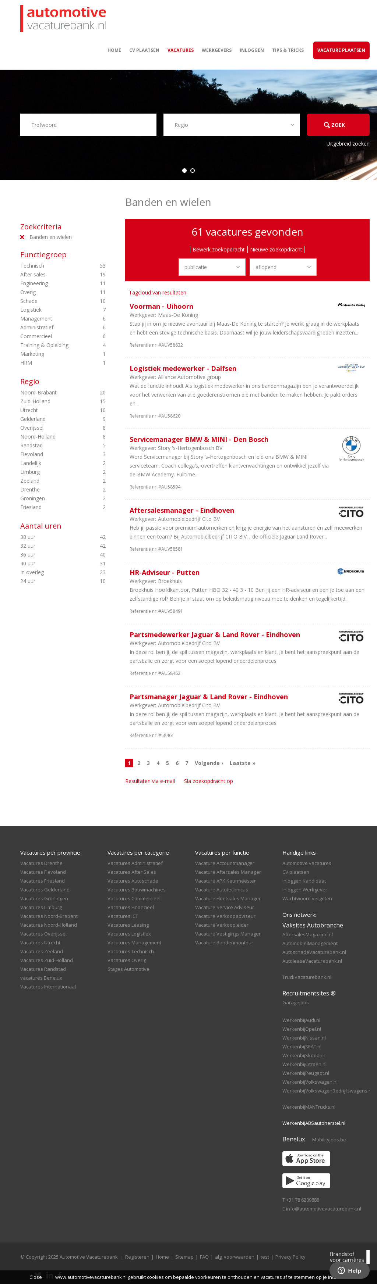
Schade (53, 301)
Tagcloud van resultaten (157, 292)
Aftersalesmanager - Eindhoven (182, 510)
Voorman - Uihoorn (161, 306)
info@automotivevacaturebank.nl (323, 1208)
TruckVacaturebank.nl (306, 977)
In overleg (53, 572)
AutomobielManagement (310, 943)
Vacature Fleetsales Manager (228, 898)
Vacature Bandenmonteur (224, 942)
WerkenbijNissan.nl (304, 1037)
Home (114, 50)
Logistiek (53, 309)
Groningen (53, 498)
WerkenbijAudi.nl (301, 1020)
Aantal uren (40, 526)
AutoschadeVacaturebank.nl (314, 952)
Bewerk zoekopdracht (219, 249)
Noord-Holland (53, 436)
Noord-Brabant (53, 392)
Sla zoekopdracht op (208, 780)
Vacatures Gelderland (45, 889)
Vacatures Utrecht (40, 942)
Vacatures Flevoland (43, 872)
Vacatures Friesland (42, 880)
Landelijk (53, 463)
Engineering (53, 283)
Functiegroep (43, 255)
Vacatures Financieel (131, 907)
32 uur (53, 545)
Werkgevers (217, 50)
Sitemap (184, 1256)
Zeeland (53, 480)
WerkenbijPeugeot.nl (305, 1073)
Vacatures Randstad (43, 969)
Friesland (53, 507)
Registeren (137, 1256)
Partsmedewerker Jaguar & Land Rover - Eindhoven (215, 634)
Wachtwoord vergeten (307, 898)
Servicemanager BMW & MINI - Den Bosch (199, 439)
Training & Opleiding (53, 345)
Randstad (53, 445)
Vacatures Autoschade (133, 880)
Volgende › (209, 762)
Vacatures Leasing (128, 925)
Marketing (53, 354)
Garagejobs (295, 1002)
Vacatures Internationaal (48, 986)
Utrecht (53, 410)
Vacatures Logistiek (129, 933)
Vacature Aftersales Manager (228, 872)
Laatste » (243, 762)
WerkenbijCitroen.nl (304, 1064)
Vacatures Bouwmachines (137, 889)
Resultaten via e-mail (150, 780)
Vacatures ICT (123, 916)
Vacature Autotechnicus (221, 889)
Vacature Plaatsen (341, 50)
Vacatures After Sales (132, 872)
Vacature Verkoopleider (222, 925)
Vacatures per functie (222, 852)
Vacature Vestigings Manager (228, 933)
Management (53, 318)
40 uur (53, 563)
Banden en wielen (50, 236)
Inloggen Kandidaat (304, 880)
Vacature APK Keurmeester (225, 880)
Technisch (53, 265)
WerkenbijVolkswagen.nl (310, 1082)
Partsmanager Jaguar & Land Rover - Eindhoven (209, 696)
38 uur (53, 537)
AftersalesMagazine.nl (307, 934)
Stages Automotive (128, 969)
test (265, 1256)
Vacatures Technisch (131, 951)
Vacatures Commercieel (134, 898)
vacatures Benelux (41, 977)
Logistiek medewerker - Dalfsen (183, 368)
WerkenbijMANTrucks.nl (308, 1107)
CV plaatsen (144, 50)
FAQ (204, 1256)
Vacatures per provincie (50, 852)
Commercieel (53, 336)
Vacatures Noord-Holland (48, 925)
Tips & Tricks (288, 50)
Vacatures (181, 50)
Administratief (53, 327)
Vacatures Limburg (41, 907)
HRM (53, 362)
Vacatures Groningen (44, 898)
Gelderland (53, 419)
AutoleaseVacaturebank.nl (312, 961)
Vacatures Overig (127, 960)
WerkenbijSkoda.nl (303, 1055)
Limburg (53, 472)
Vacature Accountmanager (224, 863)
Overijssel (53, 427)
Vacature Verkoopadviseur (225, 916)
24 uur (53, 581)
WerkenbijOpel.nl (301, 1029)
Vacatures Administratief (135, 863)
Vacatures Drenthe (41, 863)
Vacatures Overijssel (43, 933)
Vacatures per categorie (138, 852)
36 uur (53, 554)
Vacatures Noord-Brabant (49, 916)
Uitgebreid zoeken (348, 143)
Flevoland (53, 454)
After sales (53, 274)
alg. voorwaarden (234, 1256)
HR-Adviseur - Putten (165, 572)
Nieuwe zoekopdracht (276, 249)
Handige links (299, 852)
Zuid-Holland (53, 401)
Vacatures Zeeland (41, 951)
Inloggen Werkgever (304, 889)
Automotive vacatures (306, 863)
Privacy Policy (290, 1256)
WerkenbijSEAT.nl (301, 1046)
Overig (53, 292)
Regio (29, 381)
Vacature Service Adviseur (224, 907)
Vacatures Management (134, 942)
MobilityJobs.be (329, 1139)
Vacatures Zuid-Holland (46, 960)
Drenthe (53, 489)
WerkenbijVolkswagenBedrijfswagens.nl (327, 1090)
